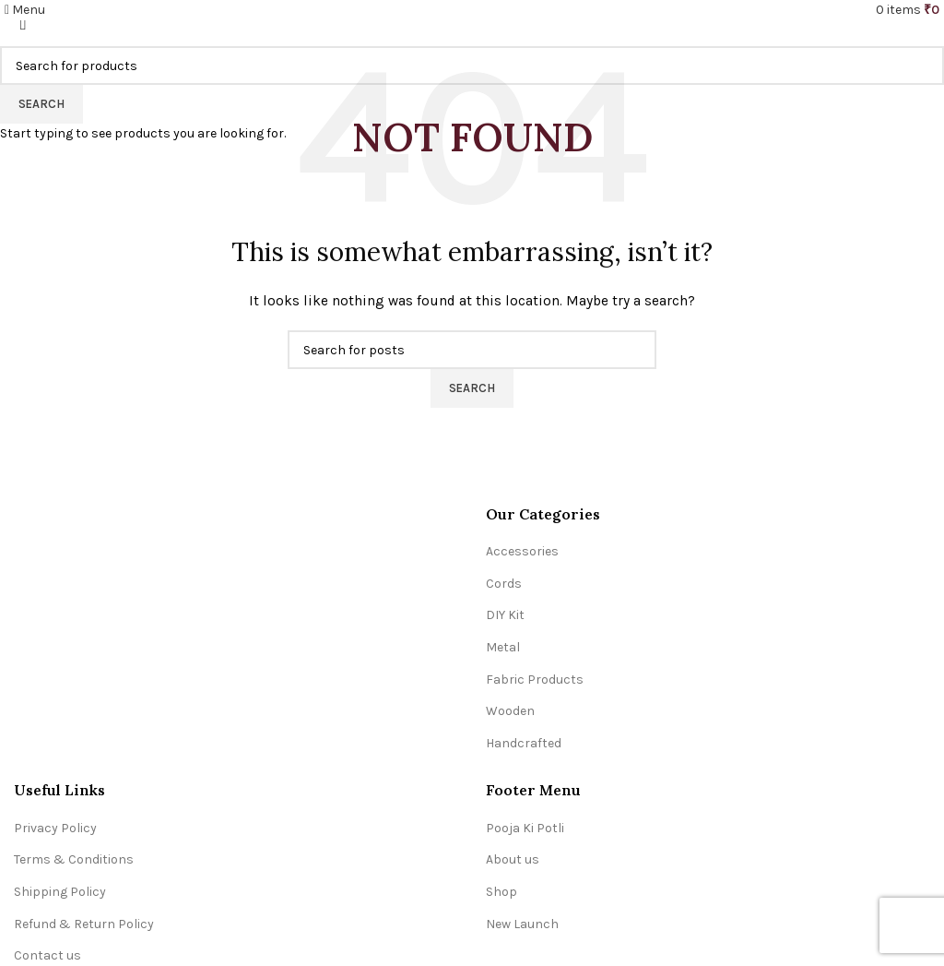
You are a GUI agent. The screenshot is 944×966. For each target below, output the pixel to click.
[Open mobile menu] (25, 10)
